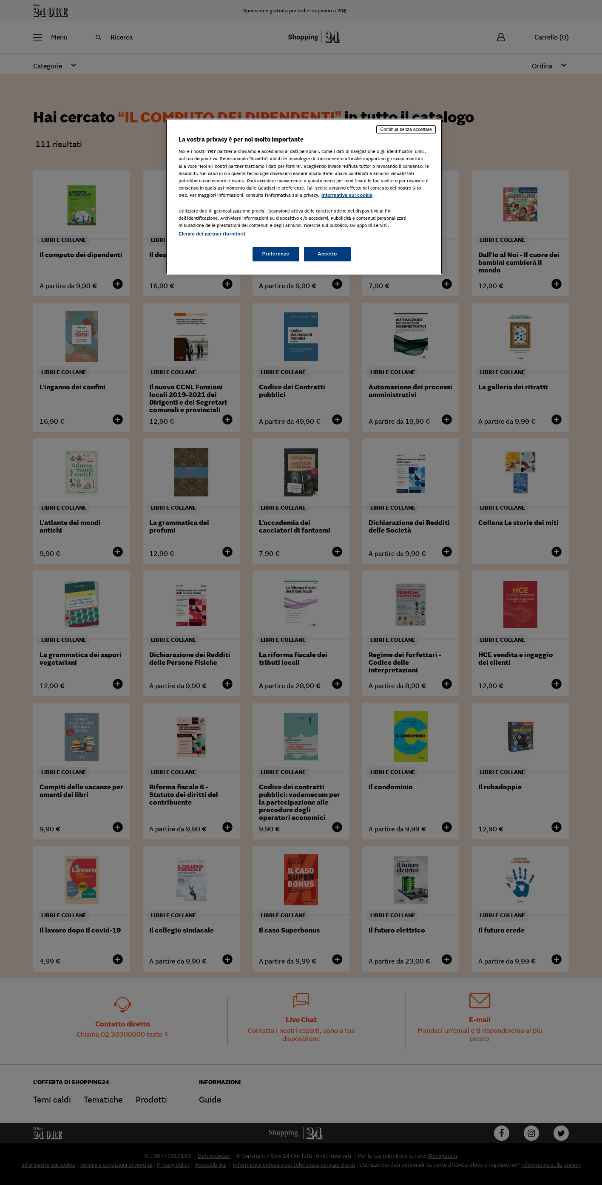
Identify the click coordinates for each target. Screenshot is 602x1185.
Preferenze (276, 253)
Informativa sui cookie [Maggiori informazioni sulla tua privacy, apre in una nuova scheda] (346, 195)
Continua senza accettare (406, 129)
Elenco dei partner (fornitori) (212, 233)
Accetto (327, 253)
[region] (304, 197)
